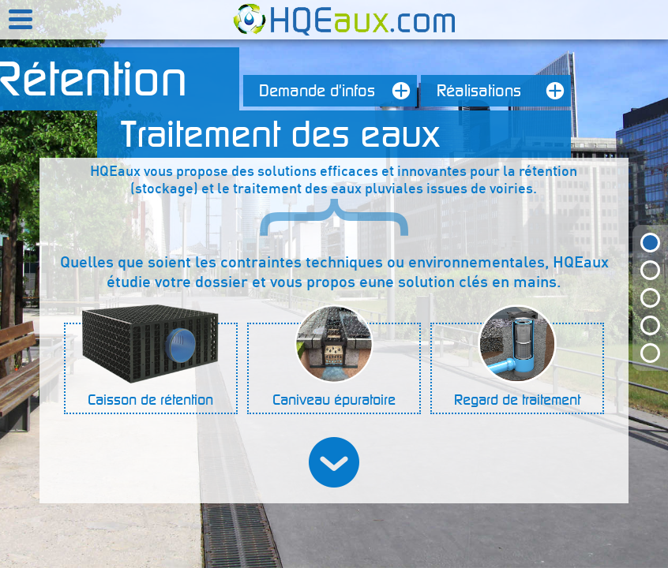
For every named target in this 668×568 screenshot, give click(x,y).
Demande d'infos (338, 90)
